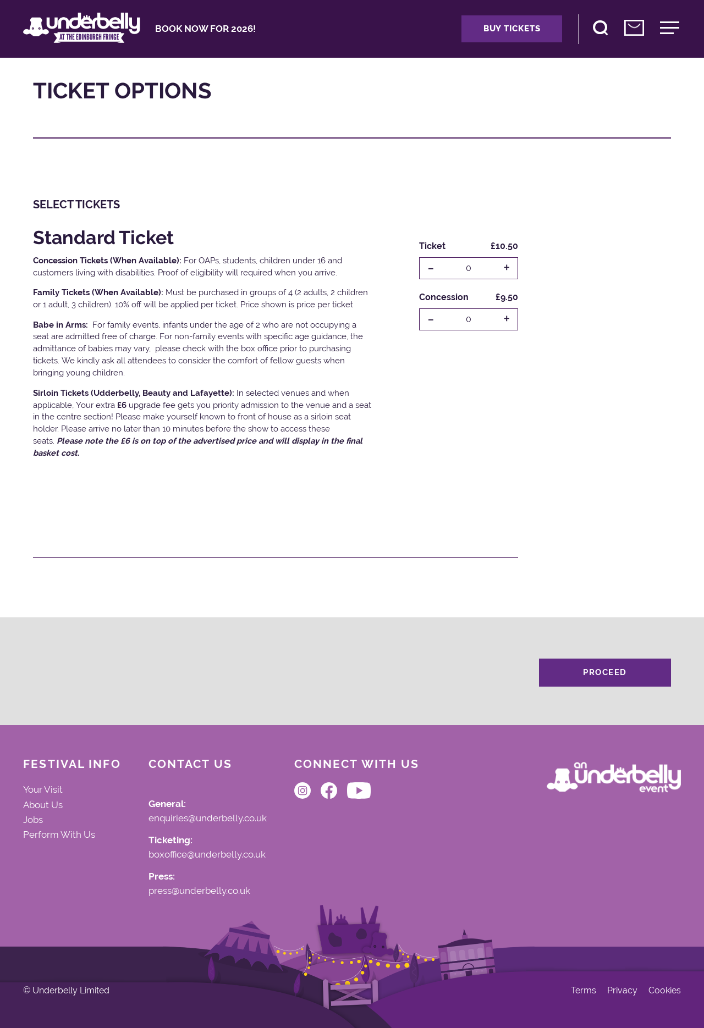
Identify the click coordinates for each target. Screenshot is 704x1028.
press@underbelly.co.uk (199, 891)
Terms (583, 990)
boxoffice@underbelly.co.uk (207, 855)
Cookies (664, 990)
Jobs (33, 819)
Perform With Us (59, 834)
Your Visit (43, 789)
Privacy (622, 990)
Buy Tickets (511, 29)
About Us (43, 804)
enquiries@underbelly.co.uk (207, 818)
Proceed (605, 672)
